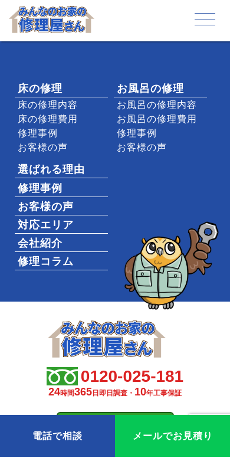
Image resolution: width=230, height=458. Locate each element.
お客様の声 (43, 147)
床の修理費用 (48, 119)
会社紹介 (40, 243)
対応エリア (46, 225)
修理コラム (46, 261)
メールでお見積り (173, 436)
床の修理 (40, 88)
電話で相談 (57, 436)
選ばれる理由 (51, 169)
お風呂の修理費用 (157, 119)
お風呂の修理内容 (157, 105)
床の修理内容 (48, 105)
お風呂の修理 (150, 88)
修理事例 (38, 133)
